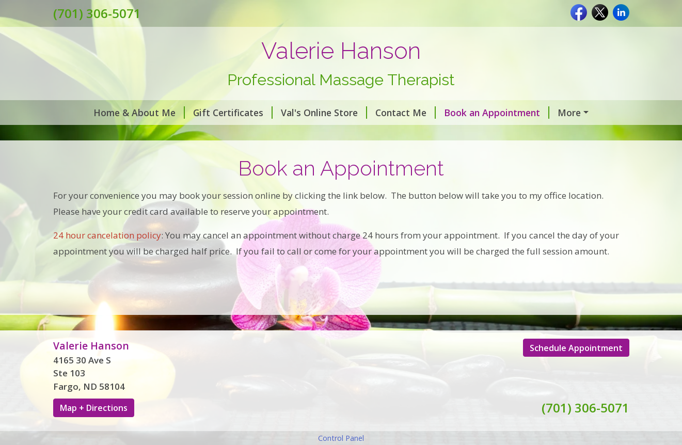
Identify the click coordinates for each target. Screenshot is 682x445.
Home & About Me (107, 112)
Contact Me (373, 112)
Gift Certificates (201, 112)
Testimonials (89, 134)
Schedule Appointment (576, 369)
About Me (552, 112)
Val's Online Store (292, 112)
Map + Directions (94, 430)
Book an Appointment (464, 112)
